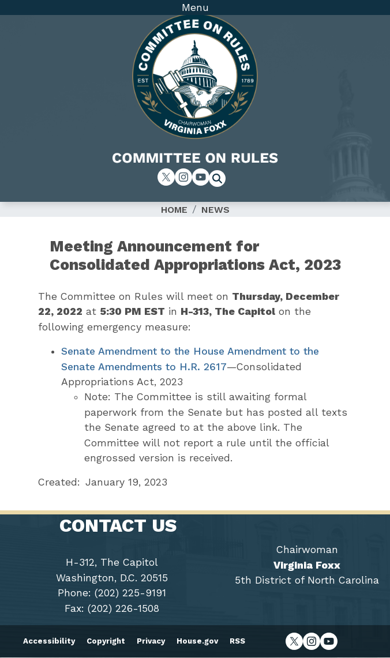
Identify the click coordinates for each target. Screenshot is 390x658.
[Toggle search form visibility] (220, 179)
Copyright (106, 641)
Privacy (151, 641)
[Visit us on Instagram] (183, 177)
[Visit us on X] (166, 177)
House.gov (197, 641)
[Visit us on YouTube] (200, 177)
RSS (237, 641)
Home (174, 209)
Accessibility (49, 641)
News (215, 209)
